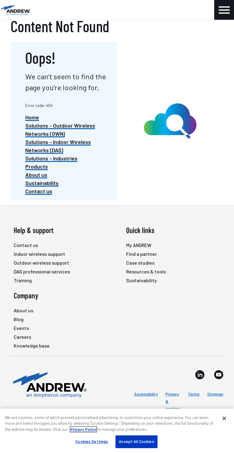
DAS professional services (42, 271)
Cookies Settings (91, 441)
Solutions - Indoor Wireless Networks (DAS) (58, 146)
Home (32, 117)
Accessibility (146, 393)
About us (36, 174)
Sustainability (41, 183)
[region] (117, 431)
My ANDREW (138, 245)
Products (36, 166)
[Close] (224, 418)
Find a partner (141, 254)
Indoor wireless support (39, 254)
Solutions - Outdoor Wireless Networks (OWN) (60, 129)
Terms (194, 393)
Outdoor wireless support (41, 263)
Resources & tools (146, 271)
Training (23, 280)
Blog (18, 319)
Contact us (38, 191)
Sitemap (215, 393)
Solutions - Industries (51, 158)
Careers (22, 337)
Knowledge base (32, 345)
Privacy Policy (83, 429)
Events (21, 328)
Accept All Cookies (136, 441)
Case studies (140, 263)
